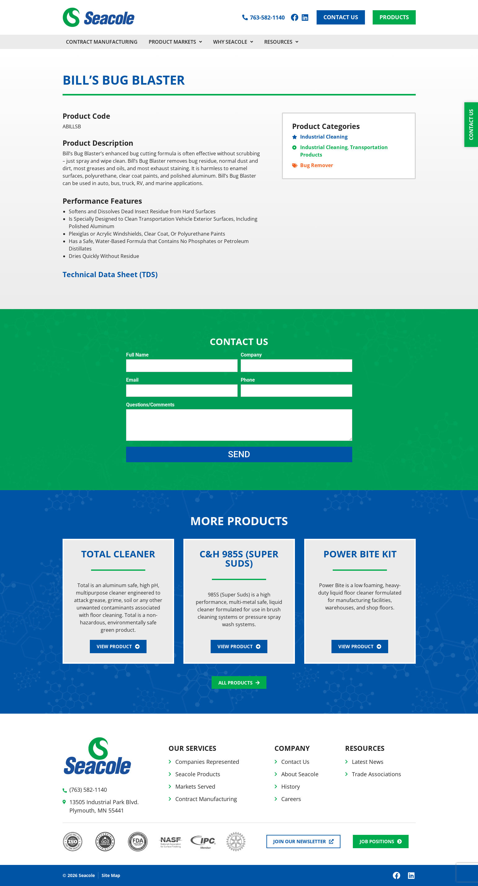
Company (251, 355)
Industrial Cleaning (324, 136)
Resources (281, 41)
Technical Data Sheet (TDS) (110, 274)
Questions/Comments (150, 405)
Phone (248, 380)
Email (132, 380)
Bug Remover (316, 165)
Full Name (137, 355)
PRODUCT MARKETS (175, 41)
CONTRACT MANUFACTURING (102, 41)
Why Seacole (233, 41)
